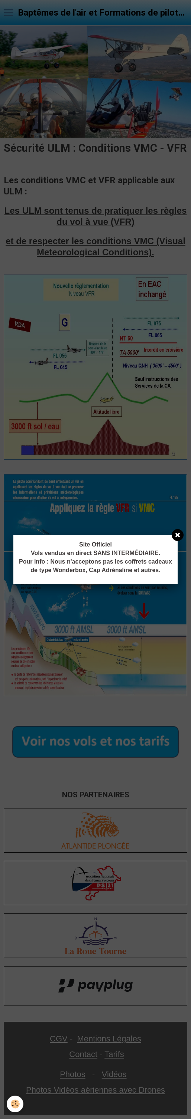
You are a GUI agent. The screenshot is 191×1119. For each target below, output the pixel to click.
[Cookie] (15, 1104)
